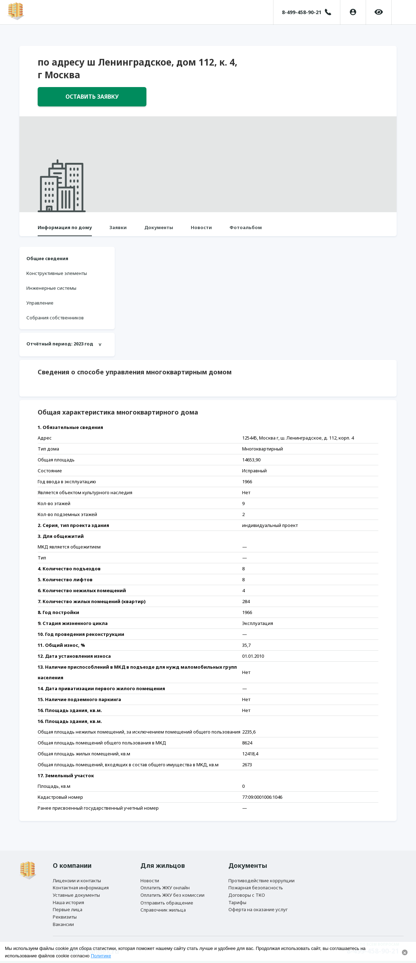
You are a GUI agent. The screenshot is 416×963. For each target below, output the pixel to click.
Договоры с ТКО (246, 890)
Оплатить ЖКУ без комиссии (172, 890)
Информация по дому (65, 230)
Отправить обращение (166, 899)
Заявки (118, 230)
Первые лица (67, 907)
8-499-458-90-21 (300, 12)
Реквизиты (65, 915)
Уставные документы (76, 890)
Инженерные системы (51, 291)
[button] (403, 12)
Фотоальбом (245, 230)
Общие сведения (47, 261)
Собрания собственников (55, 321)
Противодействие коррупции (261, 874)
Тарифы (237, 899)
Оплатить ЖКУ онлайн (165, 882)
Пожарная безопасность (255, 882)
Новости (201, 230)
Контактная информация (81, 882)
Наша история (68, 899)
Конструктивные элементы (56, 276)
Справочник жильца (163, 907)
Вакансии (63, 923)
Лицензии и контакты (77, 874)
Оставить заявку (92, 98)
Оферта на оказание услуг (258, 907)
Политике (101, 955)
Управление (39, 306)
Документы (158, 230)
